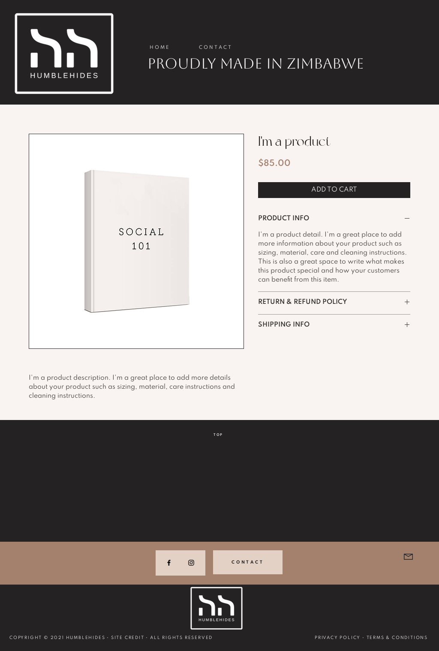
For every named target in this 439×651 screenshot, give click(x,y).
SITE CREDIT (127, 638)
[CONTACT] (248, 562)
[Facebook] (169, 563)
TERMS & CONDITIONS (397, 638)
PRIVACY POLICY (338, 638)
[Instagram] (191, 563)
